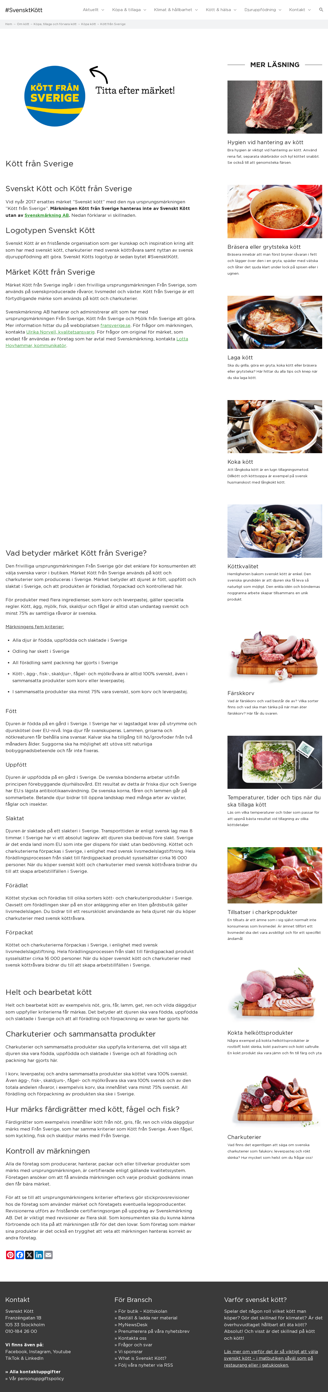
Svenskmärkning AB (48, 211)
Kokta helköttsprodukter (260, 1029)
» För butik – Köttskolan (141, 1307)
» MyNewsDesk (131, 1321)
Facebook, (17, 1348)
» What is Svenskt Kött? (141, 1355)
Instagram (41, 1348)
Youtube (63, 1348)
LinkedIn (35, 1355)
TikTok (12, 1355)
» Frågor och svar (134, 1341)
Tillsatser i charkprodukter (262, 909)
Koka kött (240, 458)
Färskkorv (240, 689)
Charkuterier (244, 1133)
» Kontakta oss (130, 1334)
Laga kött (240, 354)
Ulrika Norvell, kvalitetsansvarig (61, 328)
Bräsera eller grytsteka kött (264, 243)
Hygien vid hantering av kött (265, 139)
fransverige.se (116, 322)
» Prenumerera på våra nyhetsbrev (153, 1328)
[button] (321, 8)
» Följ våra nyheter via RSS (144, 1361)
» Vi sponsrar (129, 1348)
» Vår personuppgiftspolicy (36, 1375)
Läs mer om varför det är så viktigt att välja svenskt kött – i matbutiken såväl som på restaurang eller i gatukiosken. (272, 1355)
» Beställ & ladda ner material (147, 1314)
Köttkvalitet (242, 563)
